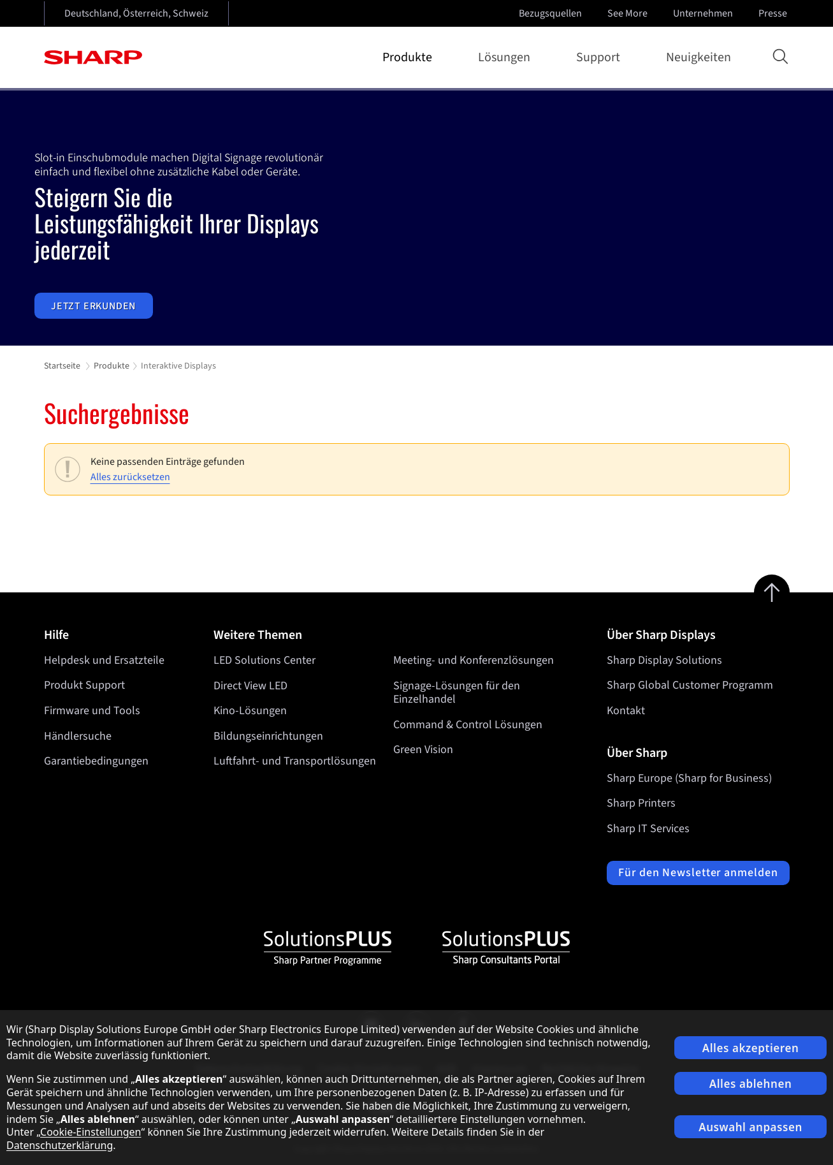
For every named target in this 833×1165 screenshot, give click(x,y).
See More (628, 13)
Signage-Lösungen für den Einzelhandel (456, 692)
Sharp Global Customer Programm (690, 685)
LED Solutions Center (264, 660)
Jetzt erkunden (93, 305)
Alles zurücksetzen (130, 477)
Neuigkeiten (698, 57)
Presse (774, 13)
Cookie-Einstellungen (90, 1132)
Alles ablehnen (750, 1083)
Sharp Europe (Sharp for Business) (689, 778)
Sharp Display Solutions (664, 660)
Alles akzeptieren (750, 1048)
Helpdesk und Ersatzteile (104, 660)
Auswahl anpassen (750, 1127)
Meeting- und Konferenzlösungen (473, 660)
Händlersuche (78, 736)
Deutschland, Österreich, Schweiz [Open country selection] (136, 13)
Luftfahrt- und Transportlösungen (295, 761)
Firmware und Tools (92, 711)
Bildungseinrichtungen (268, 736)
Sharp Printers (641, 803)
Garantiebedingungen (96, 761)
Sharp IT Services (648, 829)
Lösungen (506, 57)
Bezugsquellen (550, 13)
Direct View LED (250, 685)
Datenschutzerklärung (59, 1145)
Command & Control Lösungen (467, 725)
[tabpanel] (416, 218)
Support (600, 57)
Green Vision (423, 750)
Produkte (409, 57)
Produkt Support (84, 685)
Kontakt (626, 711)
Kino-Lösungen (250, 711)
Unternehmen (704, 13)
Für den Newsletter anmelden (698, 873)
